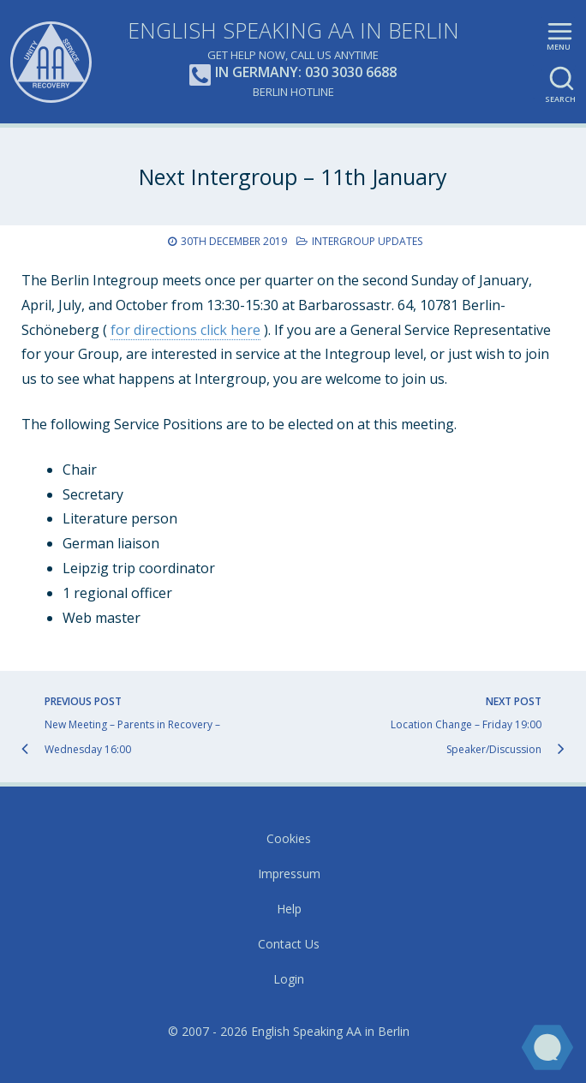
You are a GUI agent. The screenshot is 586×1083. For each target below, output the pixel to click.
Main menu (560, 43)
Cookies (288, 838)
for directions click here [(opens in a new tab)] (185, 329)
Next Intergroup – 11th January (293, 176)
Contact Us (289, 944)
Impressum (289, 873)
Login (288, 979)
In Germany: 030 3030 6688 (293, 73)
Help (289, 909)
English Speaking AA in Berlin (293, 30)
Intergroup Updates (367, 241)
